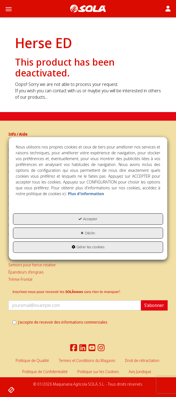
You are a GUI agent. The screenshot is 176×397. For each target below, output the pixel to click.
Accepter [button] (88, 219)
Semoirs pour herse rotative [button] (32, 264)
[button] (88, 8)
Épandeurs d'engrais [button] (26, 272)
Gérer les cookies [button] (88, 247)
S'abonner (154, 305)
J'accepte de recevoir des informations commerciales (60, 322)
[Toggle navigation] (168, 9)
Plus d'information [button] (86, 194)
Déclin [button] (88, 232)
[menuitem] (88, 265)
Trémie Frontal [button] (20, 279)
